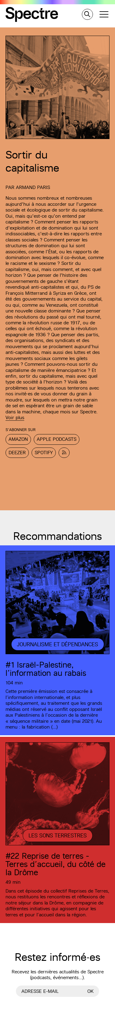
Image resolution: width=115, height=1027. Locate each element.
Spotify (44, 452)
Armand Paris (33, 187)
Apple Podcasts (56, 439)
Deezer (17, 452)
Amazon (18, 439)
